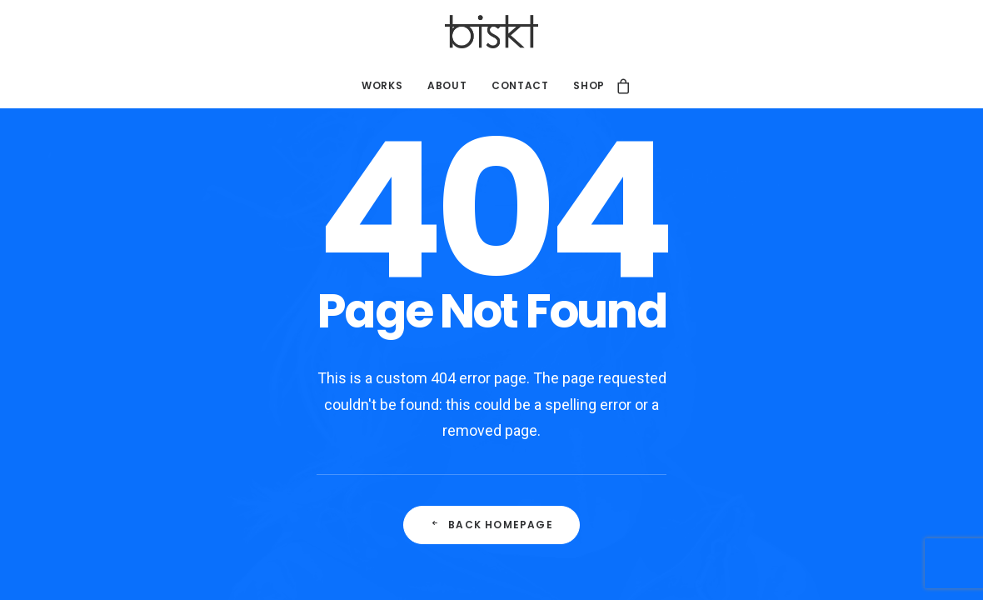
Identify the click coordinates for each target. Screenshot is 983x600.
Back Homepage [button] (491, 525)
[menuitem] (382, 85)
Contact (520, 85)
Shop (588, 85)
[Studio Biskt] (492, 31)
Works (382, 85)
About (447, 85)
